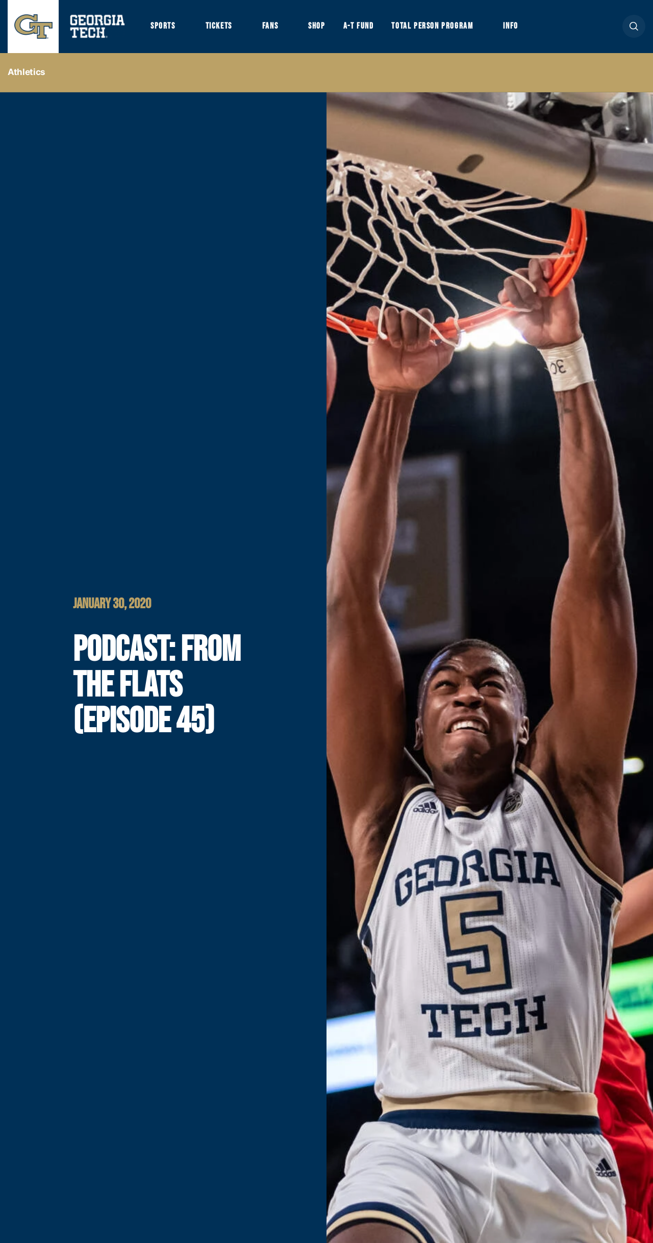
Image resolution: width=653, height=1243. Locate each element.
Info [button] (510, 26)
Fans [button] (270, 26)
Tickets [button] (219, 26)
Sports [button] (162, 26)
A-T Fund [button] (358, 26)
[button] (633, 26)
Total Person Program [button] (432, 26)
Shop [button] (316, 26)
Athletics (26, 72)
